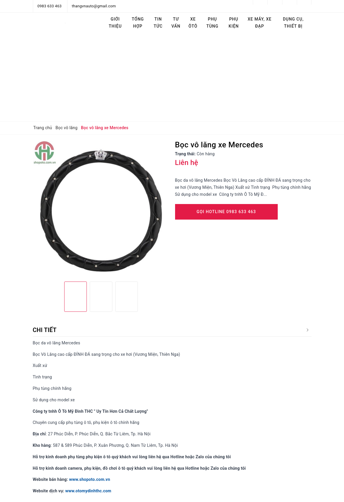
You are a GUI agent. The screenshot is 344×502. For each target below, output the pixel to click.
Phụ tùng (212, 22)
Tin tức (158, 22)
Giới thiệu (115, 22)
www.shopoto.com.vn (89, 479)
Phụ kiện (234, 22)
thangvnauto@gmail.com (94, 6)
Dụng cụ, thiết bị (293, 22)
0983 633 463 (50, 6)
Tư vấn (176, 22)
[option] (101, 209)
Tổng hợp (138, 22)
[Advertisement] (172, 77)
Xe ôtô (193, 22)
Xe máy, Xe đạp (260, 22)
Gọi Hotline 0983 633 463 (226, 211)
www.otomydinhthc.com (88, 490)
